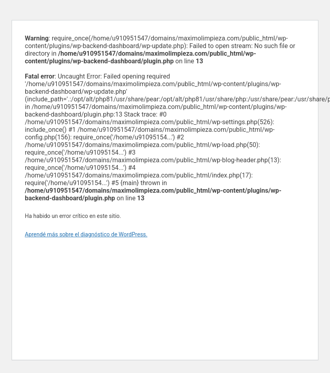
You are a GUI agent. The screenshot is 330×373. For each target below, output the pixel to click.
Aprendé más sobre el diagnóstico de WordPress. (86, 234)
